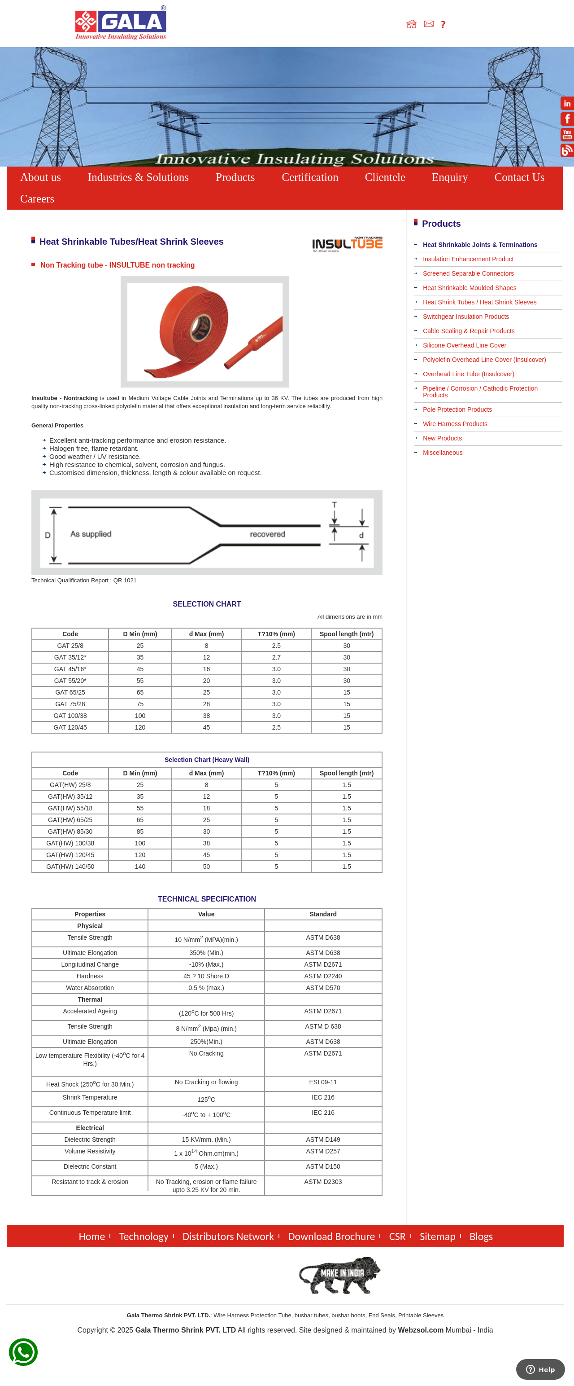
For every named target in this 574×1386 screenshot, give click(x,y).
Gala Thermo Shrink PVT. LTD (185, 1330)
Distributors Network (228, 1236)
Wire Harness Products (455, 423)
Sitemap (438, 1236)
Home (92, 1236)
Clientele (385, 177)
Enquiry (450, 177)
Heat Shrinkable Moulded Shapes (470, 287)
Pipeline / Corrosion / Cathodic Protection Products (480, 392)
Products (235, 177)
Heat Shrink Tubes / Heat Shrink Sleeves (480, 302)
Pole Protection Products (457, 409)
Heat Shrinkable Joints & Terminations (480, 244)
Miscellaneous (443, 452)
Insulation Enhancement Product (468, 259)
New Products (442, 438)
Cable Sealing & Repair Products (469, 330)
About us (40, 177)
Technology (144, 1236)
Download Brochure (331, 1236)
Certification (310, 177)
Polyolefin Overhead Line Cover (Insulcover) (484, 359)
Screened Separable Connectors (468, 273)
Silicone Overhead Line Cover (464, 345)
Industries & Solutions (138, 177)
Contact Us (520, 177)
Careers (37, 199)
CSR (397, 1236)
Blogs (481, 1236)
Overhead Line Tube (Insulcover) (468, 374)
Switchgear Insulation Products (466, 316)
